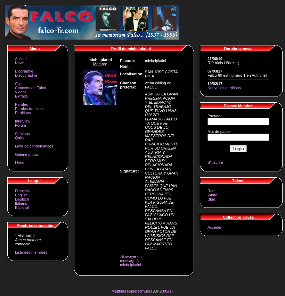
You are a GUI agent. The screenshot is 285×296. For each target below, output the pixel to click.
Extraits (21, 96)
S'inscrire (215, 162)
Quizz (20, 138)
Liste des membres (31, 252)
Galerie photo (26, 154)
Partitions (23, 113)
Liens (19, 163)
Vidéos (20, 92)
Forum (20, 125)
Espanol (22, 207)
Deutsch (22, 199)
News (20, 63)
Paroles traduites (29, 109)
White (212, 195)
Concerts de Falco (30, 88)
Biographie (24, 71)
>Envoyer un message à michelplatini (130, 260)
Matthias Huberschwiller (132, 291)
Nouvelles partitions (224, 88)
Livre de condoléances (34, 146)
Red (210, 191)
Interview (22, 121)
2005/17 (166, 291)
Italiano (21, 203)
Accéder (214, 227)
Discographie (26, 75)
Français (22, 191)
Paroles (21, 104)
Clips (19, 84)
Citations (22, 134)
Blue (211, 199)
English (21, 195)
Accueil (21, 59)
